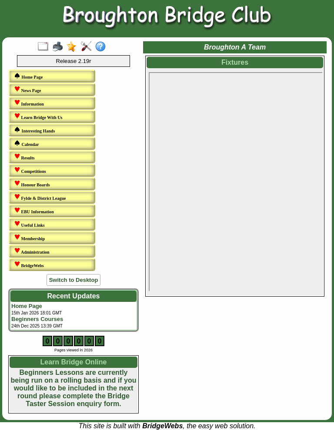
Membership (29, 237)
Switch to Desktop (73, 280)
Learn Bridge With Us (38, 116)
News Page (27, 89)
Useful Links (29, 224)
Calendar (26, 143)
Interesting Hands (34, 129)
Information (29, 102)
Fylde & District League (40, 197)
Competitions (30, 170)
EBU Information (34, 210)
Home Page (28, 76)
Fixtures (234, 62)
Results (24, 156)
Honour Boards (32, 183)
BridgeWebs (29, 264)
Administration (32, 251)
